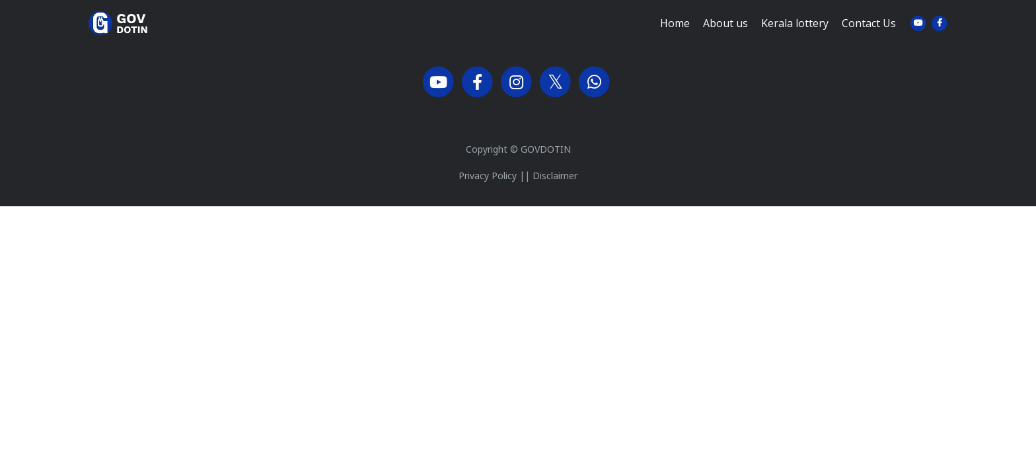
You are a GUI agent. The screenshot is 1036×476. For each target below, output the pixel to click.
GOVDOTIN (546, 150)
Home (675, 33)
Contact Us (869, 33)
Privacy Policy (488, 176)
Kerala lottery (795, 33)
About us (725, 33)
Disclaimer (555, 176)
